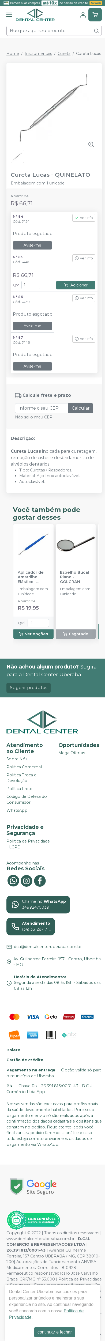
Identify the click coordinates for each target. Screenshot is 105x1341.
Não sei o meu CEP (33, 417)
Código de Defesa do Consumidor (26, 799)
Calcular (81, 408)
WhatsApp (17, 810)
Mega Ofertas (71, 753)
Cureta (64, 53)
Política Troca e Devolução (21, 778)
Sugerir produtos (28, 687)
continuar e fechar (55, 1332)
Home (12, 53)
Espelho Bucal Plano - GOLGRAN (74, 577)
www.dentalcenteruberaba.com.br (40, 1238)
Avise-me (32, 245)
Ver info (84, 218)
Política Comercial (24, 767)
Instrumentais (38, 53)
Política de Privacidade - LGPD (28, 844)
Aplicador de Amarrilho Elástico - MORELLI (31, 577)
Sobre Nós (16, 759)
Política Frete (19, 788)
